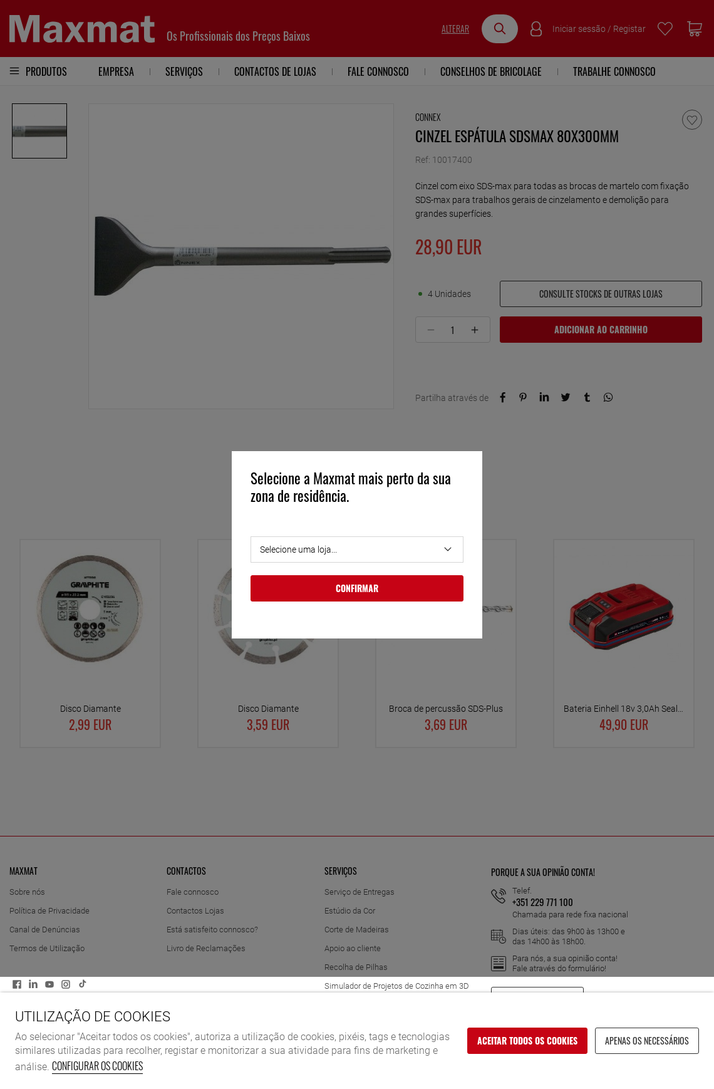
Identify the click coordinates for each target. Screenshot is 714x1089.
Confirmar (357, 588)
